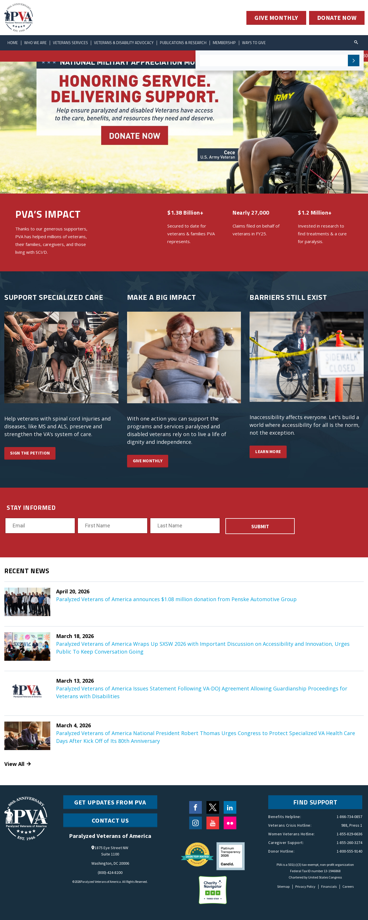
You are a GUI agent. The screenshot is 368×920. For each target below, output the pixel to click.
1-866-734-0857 (349, 816)
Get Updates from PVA (110, 802)
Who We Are (35, 43)
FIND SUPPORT (315, 802)
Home (12, 43)
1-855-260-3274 (349, 842)
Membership (224, 43)
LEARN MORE (268, 451)
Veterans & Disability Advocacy (124, 43)
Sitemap (283, 886)
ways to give (254, 43)
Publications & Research (183, 43)
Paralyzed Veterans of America (100, 882)
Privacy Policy (305, 886)
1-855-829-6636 (349, 833)
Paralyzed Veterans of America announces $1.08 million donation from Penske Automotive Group (176, 599)
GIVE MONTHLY (276, 18)
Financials (329, 886)
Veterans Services (70, 43)
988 (344, 825)
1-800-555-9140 (349, 851)
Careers (348, 886)
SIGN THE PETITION (30, 453)
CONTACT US (110, 820)
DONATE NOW (337, 18)
